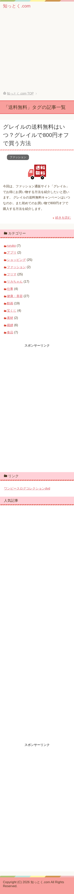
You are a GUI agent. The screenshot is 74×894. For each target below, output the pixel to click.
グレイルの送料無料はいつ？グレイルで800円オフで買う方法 (36, 135)
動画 (10, 303)
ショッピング (16, 259)
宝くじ (11, 310)
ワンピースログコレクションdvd (27, 488)
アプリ (11, 252)
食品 (10, 332)
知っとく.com (17, 6)
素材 (10, 318)
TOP (20, 93)
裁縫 (10, 325)
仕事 (10, 288)
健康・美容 (15, 296)
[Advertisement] (37, 53)
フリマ (11, 274)
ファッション (18, 157)
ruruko (11, 245)
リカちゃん (15, 281)
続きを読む (63, 217)
